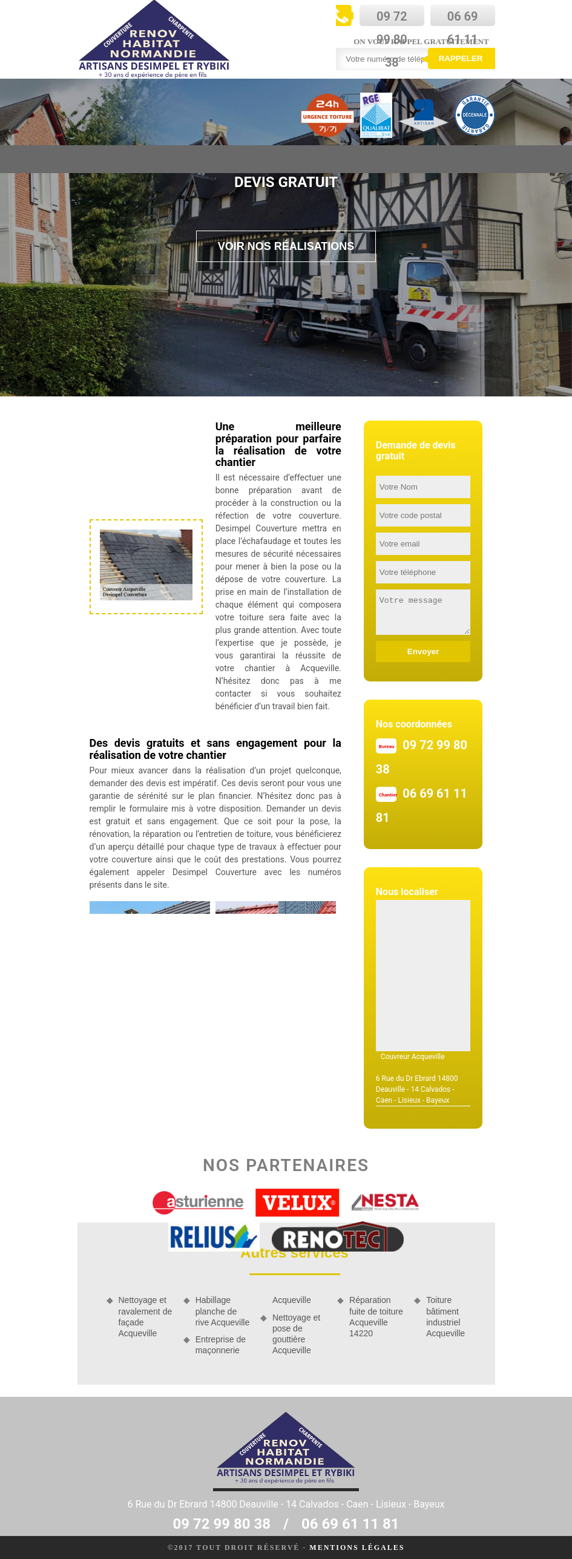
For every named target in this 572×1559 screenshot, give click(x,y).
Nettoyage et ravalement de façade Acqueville (146, 1316)
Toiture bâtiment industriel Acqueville (445, 1316)
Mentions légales (356, 1547)
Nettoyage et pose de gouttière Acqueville (296, 1334)
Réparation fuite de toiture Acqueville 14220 (376, 1316)
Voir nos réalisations (286, 246)
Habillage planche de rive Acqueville (223, 1311)
